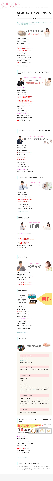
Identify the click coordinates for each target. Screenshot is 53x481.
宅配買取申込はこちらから (22, 66)
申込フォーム (23, 360)
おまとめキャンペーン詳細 (22, 457)
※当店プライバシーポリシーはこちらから (25, 275)
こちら (21, 389)
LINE (34, 389)
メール (29, 400)
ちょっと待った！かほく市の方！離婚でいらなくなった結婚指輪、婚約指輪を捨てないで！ (34, 23)
